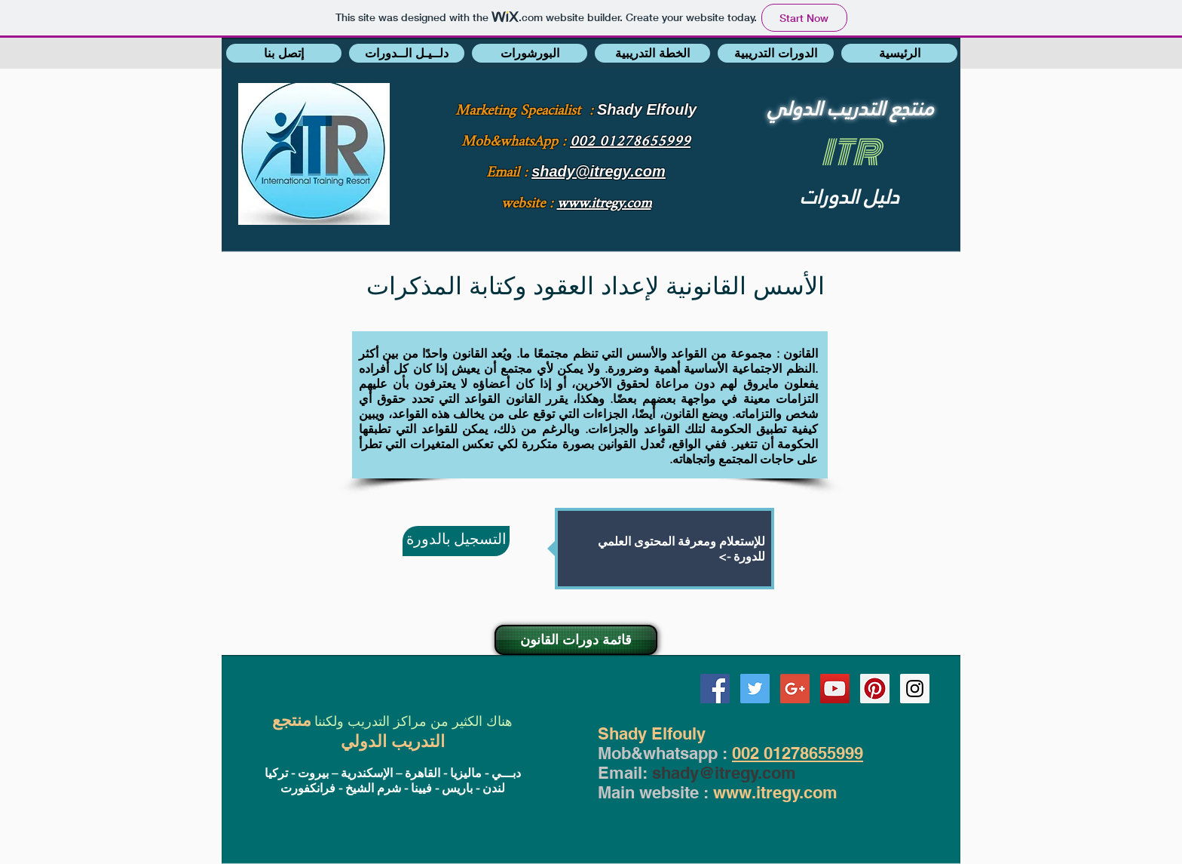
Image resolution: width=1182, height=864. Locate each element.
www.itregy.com (775, 792)
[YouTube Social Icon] (835, 688)
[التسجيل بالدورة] (456, 541)
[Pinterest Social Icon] (875, 688)
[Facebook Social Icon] (715, 688)
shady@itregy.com (724, 773)
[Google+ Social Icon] (795, 688)
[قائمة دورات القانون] (576, 640)
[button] (283, 53)
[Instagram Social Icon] (914, 688)
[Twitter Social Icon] (755, 688)
